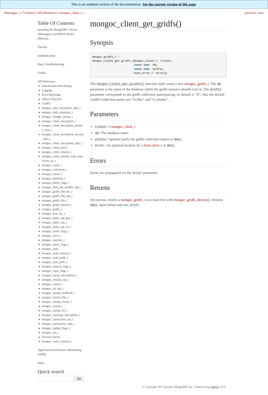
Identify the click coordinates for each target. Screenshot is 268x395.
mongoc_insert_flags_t (55, 231)
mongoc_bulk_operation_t (57, 112)
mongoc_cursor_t (52, 174)
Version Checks (51, 337)
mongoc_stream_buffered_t (58, 293)
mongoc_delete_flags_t (55, 182)
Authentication (46, 55)
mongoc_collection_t (54, 169)
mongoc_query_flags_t (55, 244)
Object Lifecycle (52, 99)
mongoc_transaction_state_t (58, 323)
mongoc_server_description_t (59, 275)
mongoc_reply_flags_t (55, 270)
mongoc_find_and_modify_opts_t (62, 187)
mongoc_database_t (53, 178)
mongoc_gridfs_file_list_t (57, 191)
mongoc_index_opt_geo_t (57, 218)
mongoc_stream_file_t (55, 297)
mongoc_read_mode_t (55, 257)
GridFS (46, 103)
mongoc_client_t (71, 12)
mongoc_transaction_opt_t (57, 319)
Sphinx (214, 386)
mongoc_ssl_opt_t (52, 288)
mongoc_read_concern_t (56, 253)
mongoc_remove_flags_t (56, 266)
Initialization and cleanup (57, 85)
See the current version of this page (169, 4)
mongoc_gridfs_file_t (54, 200)
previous (250, 12)
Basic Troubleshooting (51, 64)
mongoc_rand (50, 248)
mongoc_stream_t (52, 306)
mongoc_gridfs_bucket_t (56, 204)
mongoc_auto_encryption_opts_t (61, 108)
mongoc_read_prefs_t (54, 262)
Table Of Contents (56, 23)
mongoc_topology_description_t (61, 315)
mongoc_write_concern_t (57, 341)
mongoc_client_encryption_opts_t (62, 143)
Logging (47, 90)
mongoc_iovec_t (51, 235)
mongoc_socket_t (52, 284)
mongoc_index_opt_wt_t (56, 226)
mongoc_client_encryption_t (59, 121)
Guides (42, 72)
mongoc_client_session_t (57, 152)
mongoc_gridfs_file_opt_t (57, 196)
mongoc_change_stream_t (57, 116)
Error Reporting (51, 94)
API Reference (47, 12)
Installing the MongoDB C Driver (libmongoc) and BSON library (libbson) (57, 34)
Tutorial (42, 47)
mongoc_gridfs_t (52, 209)
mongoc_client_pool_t (55, 147)
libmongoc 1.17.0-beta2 (19, 12)
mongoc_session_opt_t (55, 279)
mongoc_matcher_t (53, 240)
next (261, 12)
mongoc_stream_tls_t (54, 310)
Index (41, 363)
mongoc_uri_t (50, 332)
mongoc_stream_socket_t (57, 301)
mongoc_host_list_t (53, 213)
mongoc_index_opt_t (54, 222)
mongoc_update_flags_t (56, 328)
